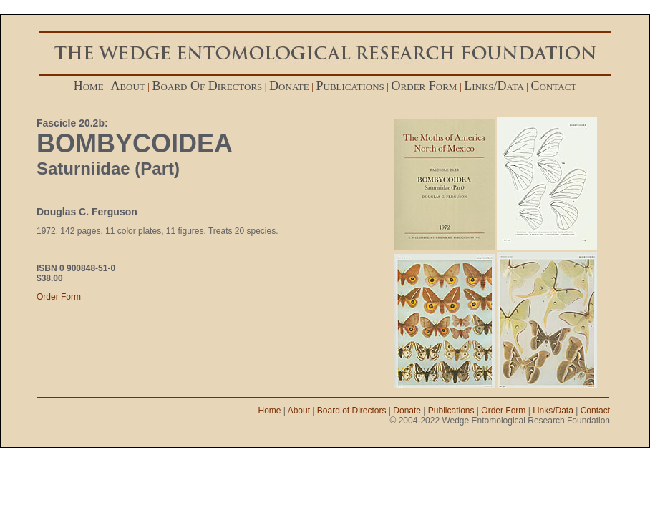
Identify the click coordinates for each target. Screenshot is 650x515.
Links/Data (553, 411)
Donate (407, 411)
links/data (494, 86)
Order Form (59, 297)
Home (269, 411)
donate (289, 86)
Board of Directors (352, 411)
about (127, 86)
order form (424, 86)
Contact (595, 411)
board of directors (207, 86)
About (299, 411)
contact (554, 86)
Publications (451, 411)
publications (350, 86)
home (89, 86)
